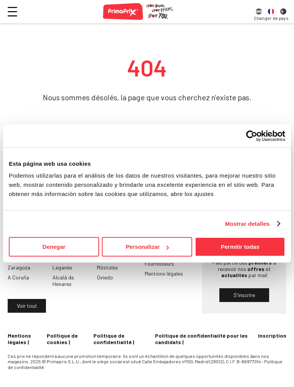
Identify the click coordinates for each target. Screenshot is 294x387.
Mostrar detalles (247, 223)
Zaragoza (19, 267)
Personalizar (147, 246)
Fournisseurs (159, 263)
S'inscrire (244, 295)
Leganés (62, 267)
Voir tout (27, 305)
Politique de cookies (62, 338)
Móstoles (107, 267)
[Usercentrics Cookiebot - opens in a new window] (251, 136)
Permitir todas (240, 246)
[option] (259, 11)
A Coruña (18, 277)
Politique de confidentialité (112, 338)
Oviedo (105, 277)
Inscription (272, 335)
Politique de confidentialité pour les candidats (201, 338)
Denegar (53, 246)
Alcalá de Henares (63, 280)
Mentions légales (164, 273)
